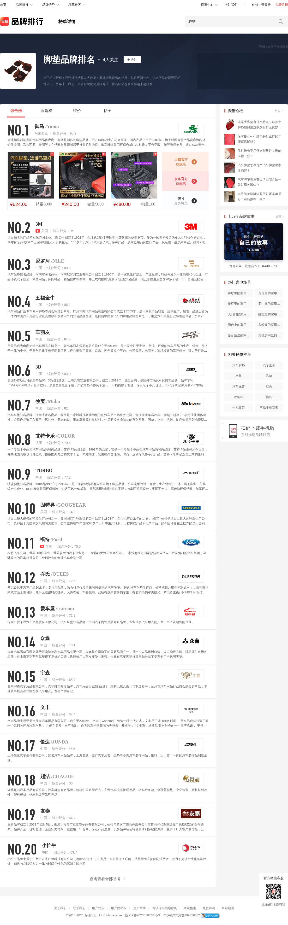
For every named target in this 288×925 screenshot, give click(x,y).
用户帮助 (139, 908)
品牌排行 (22, 4)
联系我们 (79, 908)
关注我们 (231, 4)
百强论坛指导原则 (164, 908)
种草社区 (74, 4)
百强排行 (90, 915)
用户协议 (98, 908)
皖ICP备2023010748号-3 (142, 915)
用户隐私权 (118, 908)
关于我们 (60, 908)
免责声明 (209, 908)
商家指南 (190, 908)
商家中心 (207, 4)
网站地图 (228, 908)
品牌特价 (48, 4)
